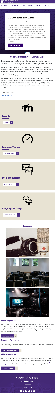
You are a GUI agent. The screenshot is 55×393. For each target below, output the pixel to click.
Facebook (21, 391)
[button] (25, 52)
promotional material (20, 362)
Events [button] (30, 5)
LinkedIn (31, 391)
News (24, 5)
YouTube (29, 391)
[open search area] (47, 1)
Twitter (23, 391)
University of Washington (28, 378)
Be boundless (27, 381)
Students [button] (4, 5)
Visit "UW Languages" (15, 45)
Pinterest (34, 391)
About (46, 5)
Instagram (26, 391)
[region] (27, 31)
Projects (39, 5)
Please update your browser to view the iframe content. (27, 93)
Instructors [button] (15, 5)
